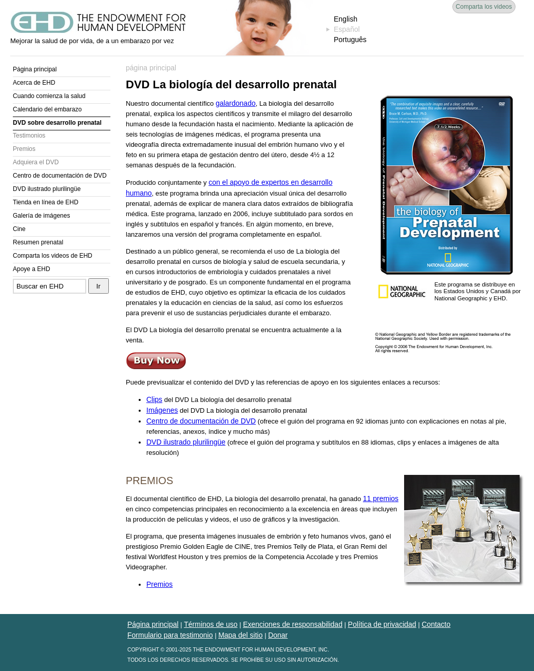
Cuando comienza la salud (49, 96)
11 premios (380, 498)
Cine (19, 229)
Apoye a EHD (31, 269)
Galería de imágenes (41, 215)
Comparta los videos (484, 6)
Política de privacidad (382, 624)
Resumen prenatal (38, 242)
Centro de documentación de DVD (60, 175)
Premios (24, 148)
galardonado (236, 103)
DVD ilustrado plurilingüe (47, 189)
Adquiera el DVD (36, 162)
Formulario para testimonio (170, 635)
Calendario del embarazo (47, 109)
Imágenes (162, 410)
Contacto (436, 624)
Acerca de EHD (34, 82)
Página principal (34, 69)
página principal (151, 68)
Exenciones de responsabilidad (292, 624)
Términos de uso (210, 624)
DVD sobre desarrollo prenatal (57, 122)
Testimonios (29, 135)
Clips (154, 399)
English (345, 19)
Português (350, 39)
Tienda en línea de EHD (46, 202)
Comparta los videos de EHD (52, 255)
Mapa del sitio (240, 635)
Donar (278, 635)
